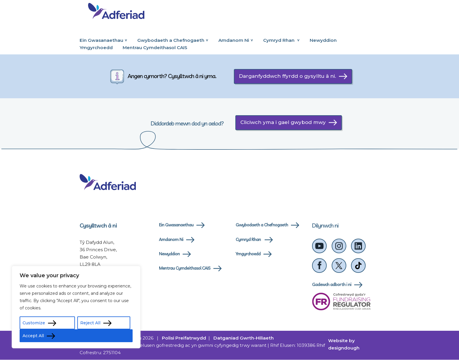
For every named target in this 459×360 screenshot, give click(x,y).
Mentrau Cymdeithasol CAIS (155, 47)
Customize (34, 322)
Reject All (90, 322)
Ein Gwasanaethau (101, 40)
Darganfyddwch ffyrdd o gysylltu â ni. (287, 76)
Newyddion (323, 40)
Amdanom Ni (233, 40)
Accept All (33, 335)
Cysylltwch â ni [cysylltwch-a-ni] (98, 225)
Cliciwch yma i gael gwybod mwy (283, 122)
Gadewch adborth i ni (331, 284)
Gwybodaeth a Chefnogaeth (170, 40)
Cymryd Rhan (279, 40)
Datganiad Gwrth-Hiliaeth (243, 338)
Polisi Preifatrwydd (184, 338)
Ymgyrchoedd (96, 47)
